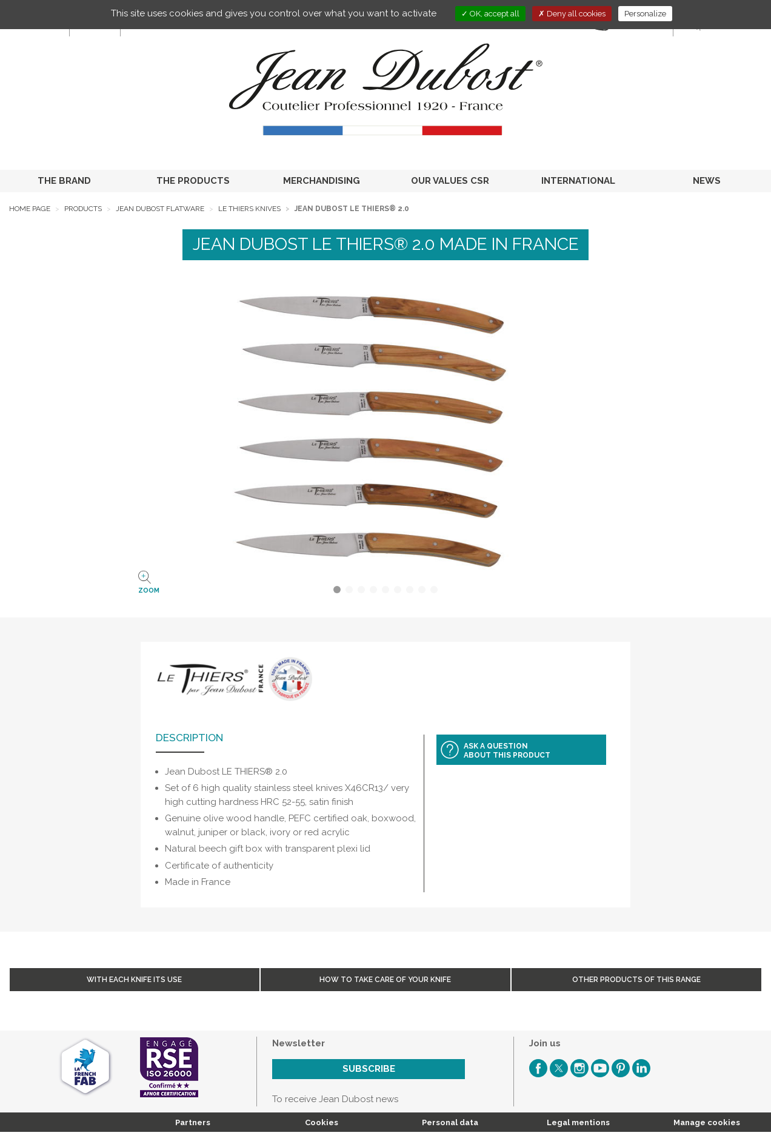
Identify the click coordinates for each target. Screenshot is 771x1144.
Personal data (450, 1122)
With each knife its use (134, 979)
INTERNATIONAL (578, 180)
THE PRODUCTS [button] (193, 180)
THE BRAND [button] (64, 180)
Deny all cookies (572, 13)
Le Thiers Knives (249, 208)
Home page (29, 208)
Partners (192, 1122)
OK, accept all (490, 13)
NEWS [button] (707, 180)
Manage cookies (706, 1122)
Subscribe (368, 1068)
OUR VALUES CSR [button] (450, 180)
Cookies (321, 1122)
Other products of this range (636, 979)
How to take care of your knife (385, 979)
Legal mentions (578, 1122)
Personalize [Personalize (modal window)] (645, 13)
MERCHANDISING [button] (321, 180)
